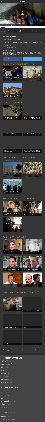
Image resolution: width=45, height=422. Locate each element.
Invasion (2, 384)
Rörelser (2, 350)
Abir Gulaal (2, 356)
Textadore (2, 416)
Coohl (2, 409)
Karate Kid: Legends (4, 369)
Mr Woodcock (3, 393)
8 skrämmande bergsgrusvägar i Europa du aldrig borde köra (10, 415)
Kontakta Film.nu (3, 402)
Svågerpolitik (3, 419)
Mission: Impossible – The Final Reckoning (7, 366)
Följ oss (2, 406)
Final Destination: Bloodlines (5, 363)
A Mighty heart (3, 390)
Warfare (2, 353)
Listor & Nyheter (12, 101)
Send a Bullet (3, 381)
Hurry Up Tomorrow (4, 365)
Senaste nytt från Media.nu (18, 64)
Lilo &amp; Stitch (3, 368)
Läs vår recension (9, 47)
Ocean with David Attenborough (6, 354)
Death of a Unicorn (4, 357)
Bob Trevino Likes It (4, 347)
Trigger (2, 394)
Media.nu (2, 418)
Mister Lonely (3, 378)
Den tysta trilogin (3, 359)
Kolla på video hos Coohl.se (19, 192)
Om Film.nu (3, 400)
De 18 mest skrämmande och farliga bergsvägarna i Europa (10, 412)
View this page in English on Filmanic (9, 36)
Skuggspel (2, 375)
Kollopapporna (3, 388)
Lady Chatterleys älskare (5, 387)
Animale (2, 362)
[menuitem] (2, 339)
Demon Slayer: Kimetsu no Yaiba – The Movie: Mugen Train (10, 360)
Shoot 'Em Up (3, 391)
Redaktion (2, 403)
